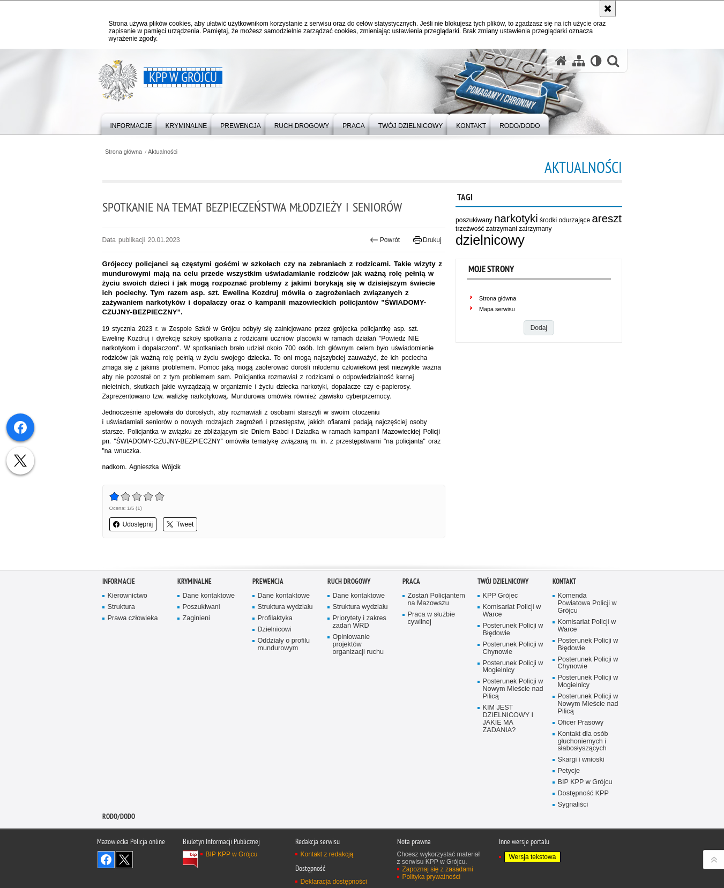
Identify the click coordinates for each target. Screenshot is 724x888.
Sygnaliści (573, 804)
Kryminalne (194, 581)
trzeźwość (470, 228)
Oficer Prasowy (581, 722)
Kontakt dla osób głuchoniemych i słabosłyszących (583, 741)
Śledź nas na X (124, 859)
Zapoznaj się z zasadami (437, 869)
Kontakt (564, 581)
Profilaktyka (275, 618)
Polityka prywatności (431, 877)
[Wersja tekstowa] (596, 60)
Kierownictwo (127, 595)
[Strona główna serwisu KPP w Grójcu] (561, 60)
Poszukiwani (201, 607)
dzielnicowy (490, 239)
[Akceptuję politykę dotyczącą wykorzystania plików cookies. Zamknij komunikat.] (608, 8)
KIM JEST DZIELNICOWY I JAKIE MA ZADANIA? (508, 719)
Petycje (569, 770)
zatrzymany (535, 228)
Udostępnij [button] (133, 524)
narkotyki (516, 218)
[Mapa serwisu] (578, 60)
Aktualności (162, 152)
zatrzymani (501, 228)
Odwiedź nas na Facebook (106, 859)
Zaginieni (196, 618)
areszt (607, 218)
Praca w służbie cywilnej (431, 618)
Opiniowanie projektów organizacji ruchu (358, 645)
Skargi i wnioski (581, 759)
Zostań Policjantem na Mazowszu (436, 599)
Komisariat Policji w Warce (512, 611)
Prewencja (267, 581)
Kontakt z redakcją (327, 854)
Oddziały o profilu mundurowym (284, 644)
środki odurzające (565, 220)
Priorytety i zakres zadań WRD (359, 622)
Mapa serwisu (497, 309)
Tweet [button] (180, 524)
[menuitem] (131, 123)
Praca (411, 581)
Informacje (118, 581)
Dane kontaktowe (209, 595)
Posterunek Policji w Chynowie (513, 648)
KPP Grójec (500, 595)
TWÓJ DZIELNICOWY (502, 581)
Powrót (385, 240)
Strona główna (123, 152)
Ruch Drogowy (348, 581)
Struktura (121, 607)
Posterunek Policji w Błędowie (513, 629)
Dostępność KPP (583, 793)
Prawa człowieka (133, 618)
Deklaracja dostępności (334, 881)
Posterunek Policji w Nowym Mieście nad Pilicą (513, 689)
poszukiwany (474, 220)
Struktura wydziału (285, 607)
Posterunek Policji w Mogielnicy (513, 667)
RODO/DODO (118, 816)
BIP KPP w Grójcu (585, 782)
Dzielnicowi (275, 629)
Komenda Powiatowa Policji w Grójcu (587, 603)
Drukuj (427, 240)
